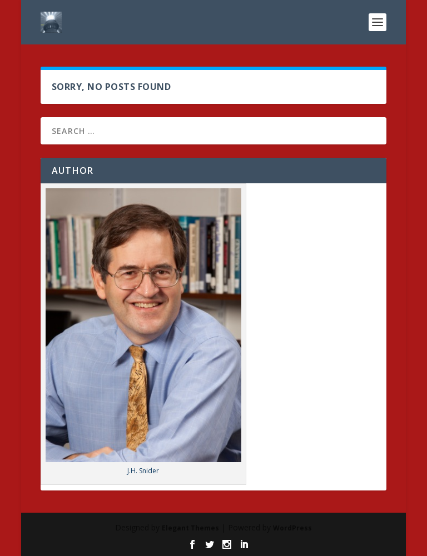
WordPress (292, 528)
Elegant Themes (190, 528)
